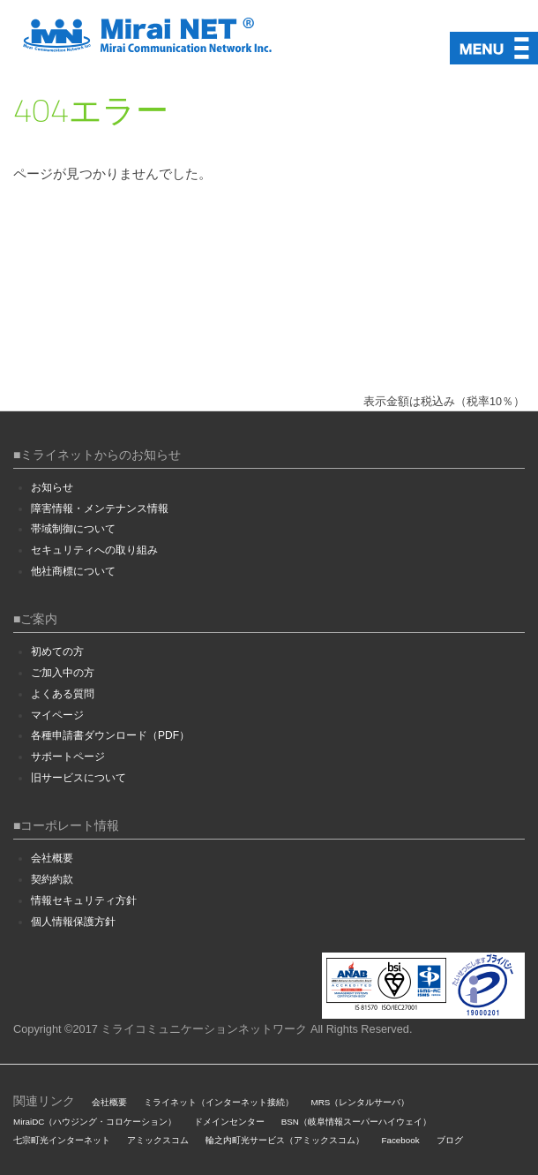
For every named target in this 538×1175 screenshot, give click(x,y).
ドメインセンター (229, 1121)
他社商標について (73, 571)
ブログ (450, 1140)
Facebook (401, 1140)
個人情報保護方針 (73, 921)
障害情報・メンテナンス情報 (99, 508)
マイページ (57, 715)
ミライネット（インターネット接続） (219, 1102)
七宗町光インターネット (61, 1140)
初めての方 (57, 651)
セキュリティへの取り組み (94, 550)
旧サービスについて (78, 778)
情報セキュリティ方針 (84, 900)
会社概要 (52, 858)
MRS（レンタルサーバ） (360, 1102)
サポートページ (68, 756)
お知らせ (52, 487)
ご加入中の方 (62, 673)
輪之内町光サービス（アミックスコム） (284, 1140)
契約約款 (52, 879)
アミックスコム (158, 1140)
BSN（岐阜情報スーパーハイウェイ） (356, 1121)
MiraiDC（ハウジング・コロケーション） (94, 1121)
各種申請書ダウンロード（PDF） (110, 735)
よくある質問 (62, 694)
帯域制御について (73, 529)
